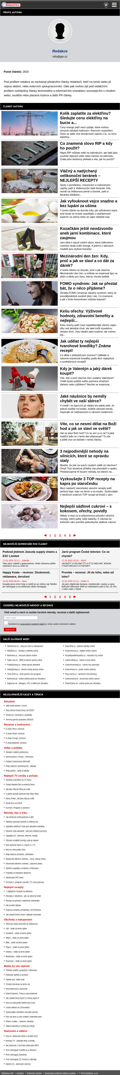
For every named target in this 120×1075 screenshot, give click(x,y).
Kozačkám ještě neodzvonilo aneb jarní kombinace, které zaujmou (86, 233)
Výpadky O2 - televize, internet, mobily (21, 836)
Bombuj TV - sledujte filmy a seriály (20, 1041)
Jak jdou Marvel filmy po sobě (18, 789)
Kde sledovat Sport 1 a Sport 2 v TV (20, 845)
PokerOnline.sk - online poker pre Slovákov (83, 683)
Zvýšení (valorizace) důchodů (18, 761)
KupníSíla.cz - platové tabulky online (80, 646)
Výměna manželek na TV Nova (18, 780)
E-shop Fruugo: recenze (16, 738)
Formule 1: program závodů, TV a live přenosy (25, 882)
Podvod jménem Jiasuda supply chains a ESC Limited (30, 554)
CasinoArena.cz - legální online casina (81, 651)
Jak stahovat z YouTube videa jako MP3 (22, 1045)
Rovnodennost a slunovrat (16, 989)
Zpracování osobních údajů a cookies (60, 1073)
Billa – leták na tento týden (17, 942)
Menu (114, 5)
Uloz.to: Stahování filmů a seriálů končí (22, 1036)
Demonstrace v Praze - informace (19, 757)
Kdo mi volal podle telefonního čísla (20, 1003)
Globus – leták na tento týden (18, 952)
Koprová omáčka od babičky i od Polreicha (23, 910)
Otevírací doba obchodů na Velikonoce (22, 924)
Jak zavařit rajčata (13, 905)
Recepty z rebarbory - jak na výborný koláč (23, 896)
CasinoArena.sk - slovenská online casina (82, 679)
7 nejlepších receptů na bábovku (19, 891)
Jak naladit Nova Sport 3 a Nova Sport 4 (22, 998)
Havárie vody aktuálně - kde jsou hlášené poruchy (26, 831)
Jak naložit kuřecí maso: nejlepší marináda (23, 914)
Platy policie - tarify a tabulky (17, 771)
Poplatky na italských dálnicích (18, 873)
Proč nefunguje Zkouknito (16, 1055)
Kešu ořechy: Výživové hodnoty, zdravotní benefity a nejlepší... (86, 316)
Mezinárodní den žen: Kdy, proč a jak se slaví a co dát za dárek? (87, 261)
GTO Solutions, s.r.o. (89, 1073)
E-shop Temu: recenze (15, 729)
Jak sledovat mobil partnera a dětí (20, 817)
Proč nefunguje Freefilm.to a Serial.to (21, 1050)
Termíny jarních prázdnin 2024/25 (19, 719)
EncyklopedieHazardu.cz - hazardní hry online (84, 655)
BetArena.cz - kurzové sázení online (22, 655)
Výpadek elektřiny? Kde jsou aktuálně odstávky (25, 826)
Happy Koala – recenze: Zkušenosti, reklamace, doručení (26, 574)
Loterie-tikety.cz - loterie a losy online (80, 660)
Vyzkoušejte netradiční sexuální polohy (22, 1012)
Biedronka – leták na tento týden (19, 956)
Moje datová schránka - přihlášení (20, 854)
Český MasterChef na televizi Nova (20, 784)
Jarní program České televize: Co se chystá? (86, 554)
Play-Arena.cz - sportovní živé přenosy (81, 674)
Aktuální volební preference (17, 752)
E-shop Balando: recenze (16, 743)
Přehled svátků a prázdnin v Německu (21, 970)
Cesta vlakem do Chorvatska (17, 1007)
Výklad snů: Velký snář (15, 979)
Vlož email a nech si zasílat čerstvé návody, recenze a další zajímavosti (46, 612)
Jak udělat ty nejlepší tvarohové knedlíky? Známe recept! (85, 346)
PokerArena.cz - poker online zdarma (80, 669)
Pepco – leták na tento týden (17, 947)
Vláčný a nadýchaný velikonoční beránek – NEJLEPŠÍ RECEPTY (80, 175)
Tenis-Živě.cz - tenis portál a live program (24, 674)
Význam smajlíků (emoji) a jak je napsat (22, 840)
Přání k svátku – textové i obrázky (19, 1021)
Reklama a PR (7, 1073)
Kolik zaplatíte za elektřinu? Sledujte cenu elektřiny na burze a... (85, 118)
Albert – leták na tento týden (17, 938)
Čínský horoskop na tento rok (18, 984)
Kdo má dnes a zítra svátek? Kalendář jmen (24, 1017)
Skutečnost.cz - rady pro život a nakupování (25, 646)
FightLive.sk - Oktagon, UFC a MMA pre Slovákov (27, 683)
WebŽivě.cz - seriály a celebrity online (22, 651)
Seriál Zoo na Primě (14, 803)
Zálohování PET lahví (15, 877)
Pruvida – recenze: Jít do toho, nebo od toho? (88, 574)
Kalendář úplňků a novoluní (17, 975)
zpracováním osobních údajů (32, 624)
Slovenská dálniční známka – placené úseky (24, 863)
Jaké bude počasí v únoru (16, 706)
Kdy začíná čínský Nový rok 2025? (20, 710)
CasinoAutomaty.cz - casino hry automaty (82, 665)
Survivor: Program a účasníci (18, 808)
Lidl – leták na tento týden (16, 928)
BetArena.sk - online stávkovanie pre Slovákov (26, 679)
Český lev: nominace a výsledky (19, 715)
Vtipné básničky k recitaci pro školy (20, 1026)
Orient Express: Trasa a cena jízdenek (21, 993)
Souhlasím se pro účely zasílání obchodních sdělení (42, 624)
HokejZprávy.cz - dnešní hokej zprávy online (25, 669)
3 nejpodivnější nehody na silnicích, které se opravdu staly (84, 456)
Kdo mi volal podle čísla (15, 850)
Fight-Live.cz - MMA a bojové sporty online (24, 660)
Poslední (75, 535)
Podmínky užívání (34, 1073)
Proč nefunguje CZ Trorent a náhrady (21, 1059)
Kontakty (20, 1073)
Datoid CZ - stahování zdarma (18, 1064)
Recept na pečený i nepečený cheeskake (23, 901)
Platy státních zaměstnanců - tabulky (21, 766)
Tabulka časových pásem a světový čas (22, 822)
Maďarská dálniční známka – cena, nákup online (26, 859)
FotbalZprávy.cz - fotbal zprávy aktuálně (23, 665)
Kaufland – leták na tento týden (18, 933)
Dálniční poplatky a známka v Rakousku (22, 868)
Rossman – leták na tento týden (19, 961)
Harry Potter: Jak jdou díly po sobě (20, 798)
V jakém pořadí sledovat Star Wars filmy (22, 794)
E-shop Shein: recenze (15, 733)
